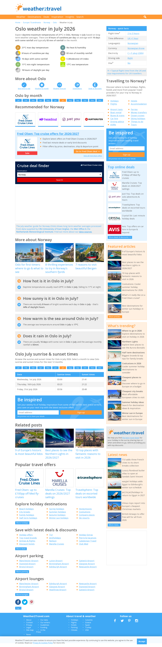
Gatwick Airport (86, 564)
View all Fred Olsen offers (93, 160)
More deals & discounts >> (120, 237)
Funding (43, 631)
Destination (22, 175)
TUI (51, 538)
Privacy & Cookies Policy (43, 643)
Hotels (134, 101)
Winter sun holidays (58, 522)
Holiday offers (26, 538)
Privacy (29, 629)
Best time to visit (24, 88)
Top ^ (18, 612)
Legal (28, 631)
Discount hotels (27, 547)
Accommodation (139, 104)
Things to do (137, 121)
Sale (27, 157)
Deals (46, 16)
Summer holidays (57, 515)
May (48, 100)
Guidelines (44, 629)
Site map (30, 634)
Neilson (52, 544)
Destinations (34, 16)
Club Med (83, 547)
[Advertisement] (106, 7)
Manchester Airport (28, 564)
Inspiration (57, 16)
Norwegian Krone (136, 48)
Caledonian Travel (87, 544)
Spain (87, 629)
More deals (21, 552)
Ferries (134, 109)
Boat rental (115, 112)
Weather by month (42, 88)
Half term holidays (28, 522)
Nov (92, 100)
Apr (40, 100)
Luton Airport (56, 564)
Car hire (114, 118)
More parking (22, 575)
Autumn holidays (57, 518)
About (28, 624)
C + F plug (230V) (136, 53)
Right (130, 58)
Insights (69, 16)
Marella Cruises (56, 547)
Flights (113, 104)
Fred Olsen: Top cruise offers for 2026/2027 (48, 137)
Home (17, 22)
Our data (44, 624)
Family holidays (26, 518)
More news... (114, 525)
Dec (99, 100)
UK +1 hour (133, 38)
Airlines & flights (27, 544)
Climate (74, 634)
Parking (74, 631)
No (129, 63)
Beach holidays (26, 512)
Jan (18, 100)
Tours (134, 124)
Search (80, 16)
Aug (70, 100)
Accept (141, 641)
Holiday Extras (86, 538)
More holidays (22, 526)
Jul (63, 100)
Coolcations (84, 515)
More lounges (22, 598)
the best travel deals (130, 438)
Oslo (55, 22)
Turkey (88, 631)
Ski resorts (84, 522)
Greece (88, 626)
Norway (47, 22)
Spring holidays (56, 512)
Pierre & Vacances (87, 541)
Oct (85, 100)
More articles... (115, 316)
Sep (77, 100)
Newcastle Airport (88, 570)
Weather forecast (59, 88)
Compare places (87, 518)
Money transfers (139, 112)
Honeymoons (85, 512)
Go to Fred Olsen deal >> (88, 155)
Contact (29, 626)
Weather (20, 16)
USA (87, 634)
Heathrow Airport (57, 593)
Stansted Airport (27, 567)
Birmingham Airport (59, 567)
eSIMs (113, 124)
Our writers (45, 626)
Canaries (89, 624)
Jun (55, 100)
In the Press (40, 635)
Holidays (114, 101)
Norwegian (133, 43)
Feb (26, 100)
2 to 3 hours (133, 33)
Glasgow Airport (87, 567)
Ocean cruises (137, 115)
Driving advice (117, 121)
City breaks (24, 515)
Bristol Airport (26, 570)
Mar (33, 100)
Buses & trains (117, 115)
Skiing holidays (138, 118)
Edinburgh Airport (58, 570)
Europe (26, 22)
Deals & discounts (95, 88)
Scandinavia (36, 22)
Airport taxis (116, 109)
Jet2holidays (55, 541)
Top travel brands (28, 541)
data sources (85, 235)
